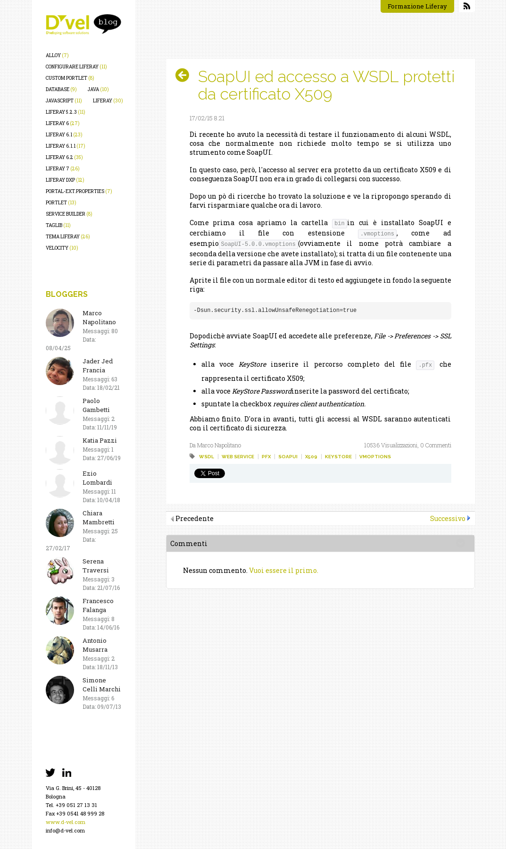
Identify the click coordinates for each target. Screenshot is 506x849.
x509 (311, 456)
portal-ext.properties (79, 191)
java (98, 89)
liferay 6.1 (64, 135)
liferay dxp (65, 180)
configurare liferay (76, 67)
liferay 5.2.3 (65, 112)
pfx (266, 456)
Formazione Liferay (417, 6)
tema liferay (68, 237)
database (61, 89)
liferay (108, 101)
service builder (69, 214)
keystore (338, 456)
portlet (61, 203)
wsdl (206, 456)
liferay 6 (63, 123)
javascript (64, 101)
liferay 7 (63, 169)
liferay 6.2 (64, 157)
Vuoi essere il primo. (283, 570)
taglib (58, 225)
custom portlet (70, 78)
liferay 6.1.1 (65, 146)
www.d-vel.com (65, 821)
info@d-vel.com (65, 830)
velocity (62, 248)
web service (238, 456)
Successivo (447, 518)
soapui (288, 456)
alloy (57, 55)
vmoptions (375, 456)
